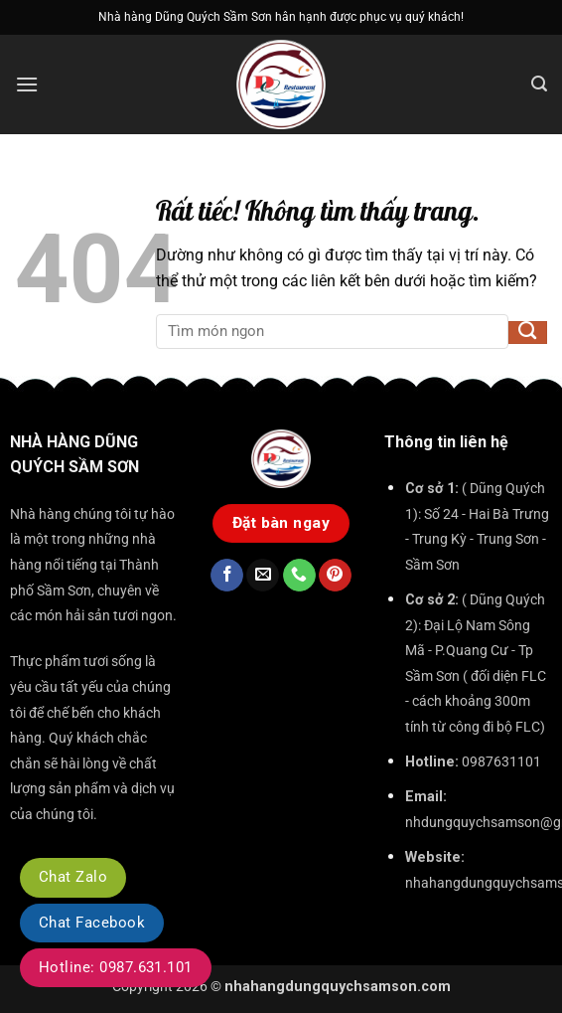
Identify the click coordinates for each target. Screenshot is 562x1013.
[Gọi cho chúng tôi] (299, 575)
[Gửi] (527, 333)
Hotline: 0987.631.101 (116, 967)
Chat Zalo (73, 877)
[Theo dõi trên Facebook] (227, 575)
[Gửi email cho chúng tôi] (262, 575)
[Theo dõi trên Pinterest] (335, 575)
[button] (27, 84)
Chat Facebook (92, 922)
